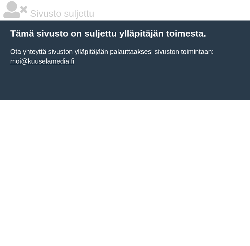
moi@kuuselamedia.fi (42, 61)
